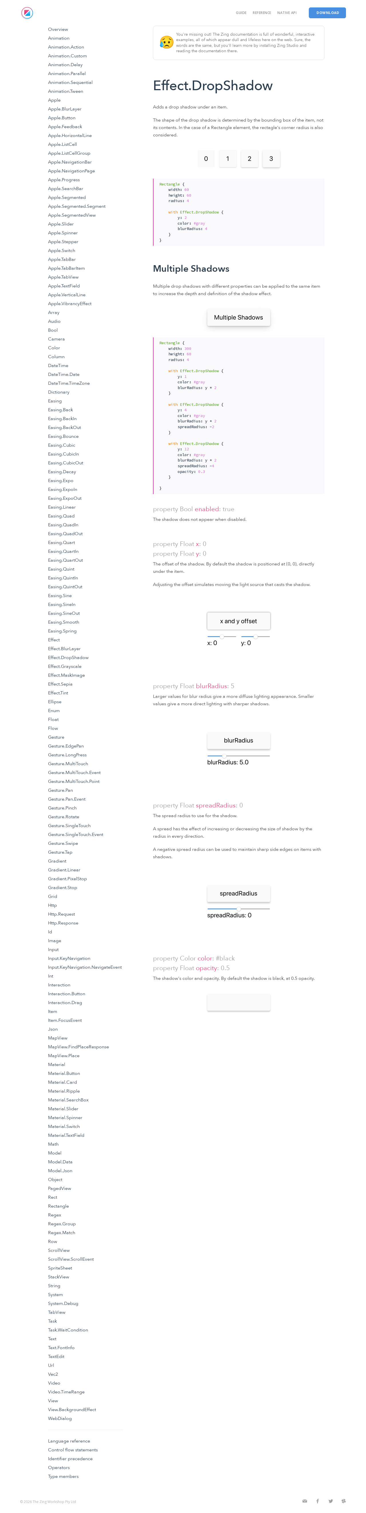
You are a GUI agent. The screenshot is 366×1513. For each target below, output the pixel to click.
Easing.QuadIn (63, 525)
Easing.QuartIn (63, 551)
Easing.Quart (61, 542)
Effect (54, 640)
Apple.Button (61, 118)
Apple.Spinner (63, 233)
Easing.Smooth (63, 622)
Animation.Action (66, 47)
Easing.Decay (62, 472)
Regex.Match (61, 1233)
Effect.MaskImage (66, 675)
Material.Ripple (64, 1091)
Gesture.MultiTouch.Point (74, 781)
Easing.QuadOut (65, 534)
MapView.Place (63, 1056)
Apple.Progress (64, 180)
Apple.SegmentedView (72, 215)
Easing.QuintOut (65, 587)
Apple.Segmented (67, 197)
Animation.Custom (67, 56)
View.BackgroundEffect (72, 1410)
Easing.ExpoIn (62, 489)
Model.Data (60, 1162)
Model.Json (60, 1171)
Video (54, 1383)
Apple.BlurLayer (64, 109)
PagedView (59, 1188)
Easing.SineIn (61, 604)
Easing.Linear (62, 507)
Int (50, 976)
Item (52, 1011)
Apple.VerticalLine (66, 295)
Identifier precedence (70, 1459)
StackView (58, 1277)
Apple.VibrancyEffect (70, 304)
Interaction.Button (66, 994)
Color (54, 348)
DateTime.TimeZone (69, 383)
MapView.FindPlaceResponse (78, 1047)
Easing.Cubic (61, 445)
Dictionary (58, 392)
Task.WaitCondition (68, 1330)
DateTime (58, 365)
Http (52, 905)
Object (55, 1179)
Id (50, 932)
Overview (58, 29)
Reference (262, 12)
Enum (54, 711)
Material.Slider (63, 1109)
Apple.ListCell (62, 144)
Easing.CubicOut (65, 463)
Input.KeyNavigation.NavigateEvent (85, 967)
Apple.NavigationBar (70, 162)
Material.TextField (66, 1135)
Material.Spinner (65, 1118)
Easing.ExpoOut (64, 498)
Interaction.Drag (65, 1003)
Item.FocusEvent (65, 1020)
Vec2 (53, 1374)
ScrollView (59, 1250)
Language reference (69, 1441)
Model (54, 1153)
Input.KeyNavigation (69, 958)
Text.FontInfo (61, 1348)
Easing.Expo (60, 481)
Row (52, 1241)
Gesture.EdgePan (66, 746)
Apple (54, 100)
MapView (57, 1038)
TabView (56, 1312)
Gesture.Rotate (63, 817)
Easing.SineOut (64, 613)
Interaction (59, 985)
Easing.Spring (62, 631)
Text (52, 1339)
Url (51, 1365)
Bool (53, 330)
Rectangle (58, 1206)
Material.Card (62, 1082)
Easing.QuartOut (65, 560)
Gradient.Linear (64, 870)
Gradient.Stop (62, 888)
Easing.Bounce (63, 436)
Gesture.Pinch (62, 808)
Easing (55, 401)
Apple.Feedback (65, 127)
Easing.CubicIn (63, 454)
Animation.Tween (65, 91)
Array (53, 312)
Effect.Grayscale (64, 666)
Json (53, 1029)
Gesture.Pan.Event (66, 799)
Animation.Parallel (67, 73)
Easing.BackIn (62, 419)
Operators (59, 1467)
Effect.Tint (58, 693)
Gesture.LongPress (67, 755)
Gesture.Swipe (63, 843)
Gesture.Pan (60, 790)
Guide (241, 12)
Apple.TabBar (62, 259)
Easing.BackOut (64, 427)
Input (53, 949)
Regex (54, 1215)
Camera (56, 339)
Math (53, 1144)
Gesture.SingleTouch (69, 826)
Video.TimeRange (66, 1392)
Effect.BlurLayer (64, 649)
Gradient (57, 861)
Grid (52, 896)
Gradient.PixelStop (67, 879)
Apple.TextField (64, 286)
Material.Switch (64, 1126)
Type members (63, 1476)
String (54, 1286)
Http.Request (61, 914)
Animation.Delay (65, 65)
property (165, 509)
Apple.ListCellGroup (69, 153)
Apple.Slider (61, 224)
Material (56, 1064)
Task (52, 1321)
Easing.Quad (61, 516)
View (53, 1401)
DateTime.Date (63, 374)
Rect (52, 1197)
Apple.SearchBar (65, 189)
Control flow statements (73, 1450)
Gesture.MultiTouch (68, 764)
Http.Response (63, 923)
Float (53, 719)
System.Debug (63, 1303)
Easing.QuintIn (63, 578)
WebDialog (60, 1418)
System (55, 1295)
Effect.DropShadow (68, 657)
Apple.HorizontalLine (70, 135)
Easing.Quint (61, 569)
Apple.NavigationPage (71, 171)
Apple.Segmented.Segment (77, 206)
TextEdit (56, 1356)
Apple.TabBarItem (66, 268)
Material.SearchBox (68, 1100)
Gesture (56, 737)
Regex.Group (62, 1224)
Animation (58, 38)
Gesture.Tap (60, 852)
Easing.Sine (60, 596)
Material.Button (64, 1073)
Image (54, 941)
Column (56, 357)
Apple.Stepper (63, 242)
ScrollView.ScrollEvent (71, 1259)
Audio (54, 321)
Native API (287, 12)
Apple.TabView (63, 277)
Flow (53, 728)
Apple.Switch (61, 250)
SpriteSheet (60, 1268)
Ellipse (54, 702)
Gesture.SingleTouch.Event (75, 834)
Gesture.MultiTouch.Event (74, 772)
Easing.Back (60, 410)
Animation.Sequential (70, 82)
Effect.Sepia (60, 684)
